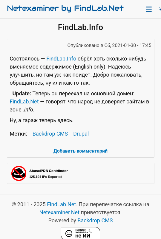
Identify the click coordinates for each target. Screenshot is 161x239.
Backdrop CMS (50, 134)
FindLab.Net (24, 101)
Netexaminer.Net (59, 212)
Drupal (81, 134)
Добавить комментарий (80, 151)
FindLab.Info (61, 58)
